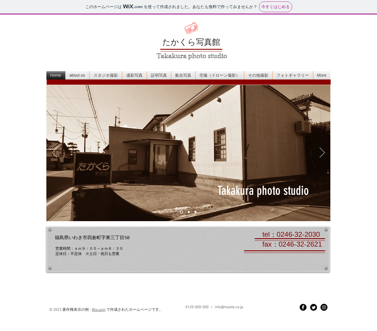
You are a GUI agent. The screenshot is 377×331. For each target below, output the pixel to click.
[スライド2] (189, 212)
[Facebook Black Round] (303, 308)
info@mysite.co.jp (229, 308)
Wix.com (98, 310)
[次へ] (322, 152)
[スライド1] (181, 212)
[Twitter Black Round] (313, 308)
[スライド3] (195, 212)
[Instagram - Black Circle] (323, 308)
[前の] (54, 152)
